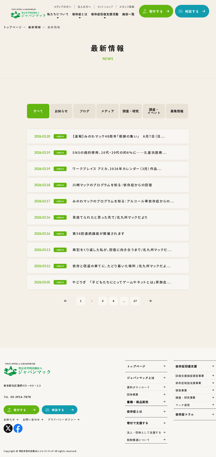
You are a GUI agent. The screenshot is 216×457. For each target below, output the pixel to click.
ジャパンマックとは (140, 378)
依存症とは (79, 14)
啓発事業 (181, 390)
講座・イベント (153, 111)
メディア (107, 111)
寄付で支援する (137, 423)
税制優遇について (138, 440)
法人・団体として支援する (144, 432)
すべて (38, 111)
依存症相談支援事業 (188, 383)
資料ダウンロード (138, 387)
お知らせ (61, 111)
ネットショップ (105, 7)
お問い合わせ (31, 420)
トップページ (13, 27)
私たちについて (57, 14)
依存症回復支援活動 (104, 14)
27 (135, 301)
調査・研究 (131, 111)
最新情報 (34, 27)
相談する (192, 11)
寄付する (156, 11)
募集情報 (176, 111)
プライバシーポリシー (62, 420)
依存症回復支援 (186, 366)
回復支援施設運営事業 (190, 376)
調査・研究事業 (185, 398)
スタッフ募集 (126, 7)
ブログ (84, 111)
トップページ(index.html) (28, 13)
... (124, 301)
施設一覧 (128, 14)
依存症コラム (185, 414)
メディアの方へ (62, 7)
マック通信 (183, 405)
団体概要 (132, 394)
